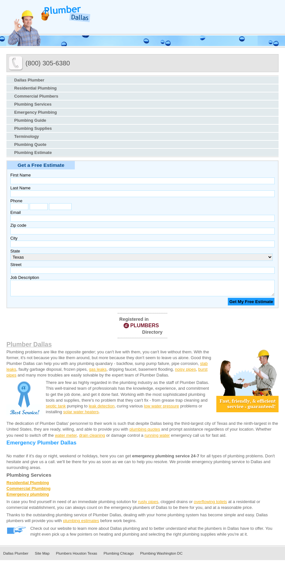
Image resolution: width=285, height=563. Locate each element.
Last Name (20, 188)
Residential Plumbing (35, 88)
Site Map (42, 556)
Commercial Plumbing (28, 491)
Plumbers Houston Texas (76, 556)
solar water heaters (81, 414)
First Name (20, 175)
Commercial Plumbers (36, 96)
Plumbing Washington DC (161, 556)
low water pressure (161, 408)
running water (157, 438)
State (15, 251)
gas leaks (98, 372)
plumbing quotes (144, 432)
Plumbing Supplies (33, 128)
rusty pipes (148, 504)
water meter (66, 438)
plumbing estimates (81, 523)
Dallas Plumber (29, 80)
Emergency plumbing (27, 497)
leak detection (101, 408)
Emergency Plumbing (35, 112)
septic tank (56, 408)
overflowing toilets (210, 504)
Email (15, 212)
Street (16, 264)
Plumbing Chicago (118, 556)
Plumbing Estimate (33, 152)
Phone (16, 200)
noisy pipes (185, 372)
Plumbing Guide (30, 120)
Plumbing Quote (30, 144)
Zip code (18, 225)
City (13, 238)
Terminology (26, 136)
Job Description (24, 277)
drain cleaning (92, 438)
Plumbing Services (33, 104)
